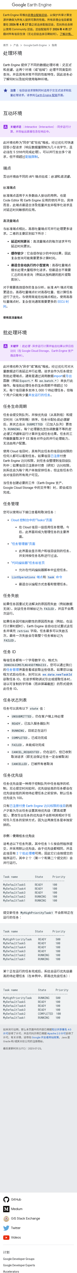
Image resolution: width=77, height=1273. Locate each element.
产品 (16, 45)
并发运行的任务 (39, 395)
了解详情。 (66, 34)
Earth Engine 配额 (47, 95)
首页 (5, 45)
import (58, 376)
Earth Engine (32, 5)
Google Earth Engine (35, 45)
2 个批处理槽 (26, 853)
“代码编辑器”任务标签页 (28, 563)
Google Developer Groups (18, 1259)
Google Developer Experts (19, 1265)
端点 (27, 577)
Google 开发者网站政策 (45, 1037)
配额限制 (31, 157)
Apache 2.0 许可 (56, 1033)
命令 (54, 577)
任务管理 (12, 670)
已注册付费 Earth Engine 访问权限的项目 (37, 806)
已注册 (55, 456)
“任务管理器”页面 (23, 544)
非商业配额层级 (37, 15)
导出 (69, 376)
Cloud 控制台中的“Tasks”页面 (31, 520)
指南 (54, 45)
